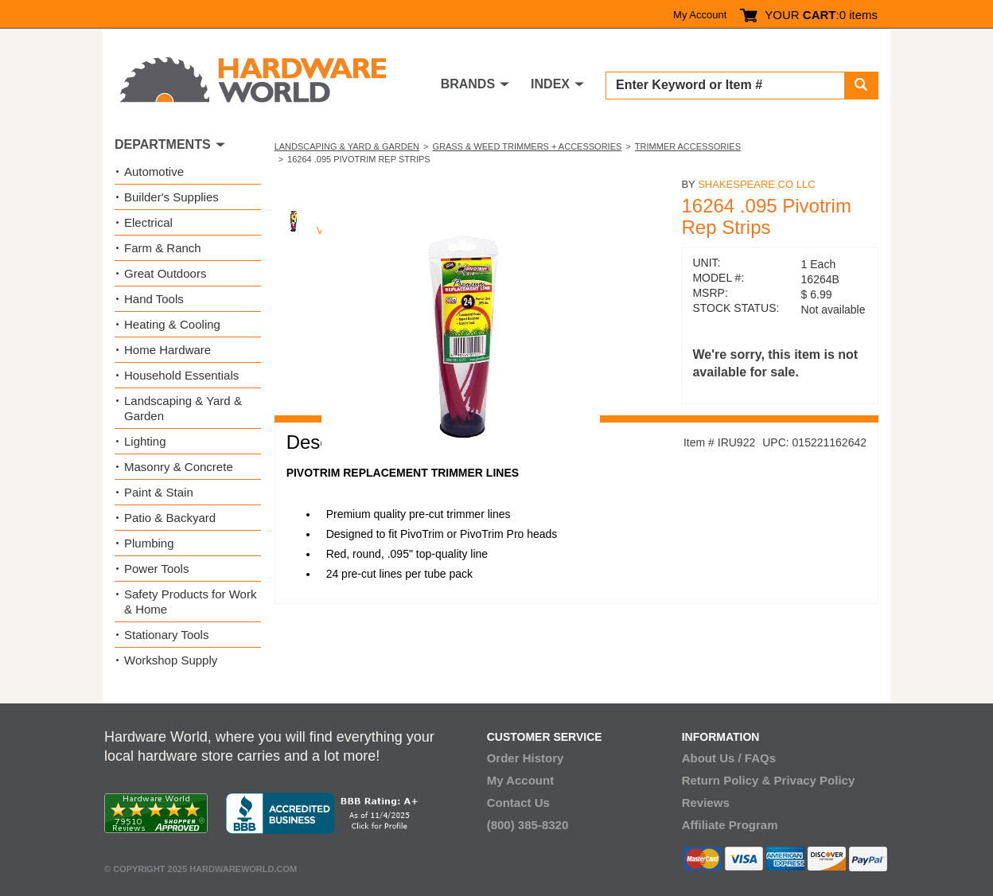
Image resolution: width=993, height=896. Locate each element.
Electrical (148, 222)
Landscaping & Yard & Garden (347, 146)
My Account (699, 15)
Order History (525, 758)
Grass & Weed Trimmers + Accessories (526, 146)
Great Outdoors (165, 273)
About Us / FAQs (729, 758)
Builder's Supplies (171, 197)
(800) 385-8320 (528, 825)
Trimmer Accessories (688, 146)
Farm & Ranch (162, 248)
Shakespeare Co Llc (756, 184)
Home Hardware (167, 349)
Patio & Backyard (170, 517)
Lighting (145, 441)
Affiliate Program (730, 825)
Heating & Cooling (172, 324)
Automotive (154, 171)
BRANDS (468, 84)
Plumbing (149, 543)
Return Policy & (726, 780)
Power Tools (156, 568)
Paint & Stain (158, 492)
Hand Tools (154, 299)
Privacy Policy (814, 780)
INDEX (550, 84)
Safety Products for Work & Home (190, 601)
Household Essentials (181, 375)
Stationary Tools (166, 634)
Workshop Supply (170, 660)
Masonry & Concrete (178, 466)
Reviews (706, 802)
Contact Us (518, 802)
